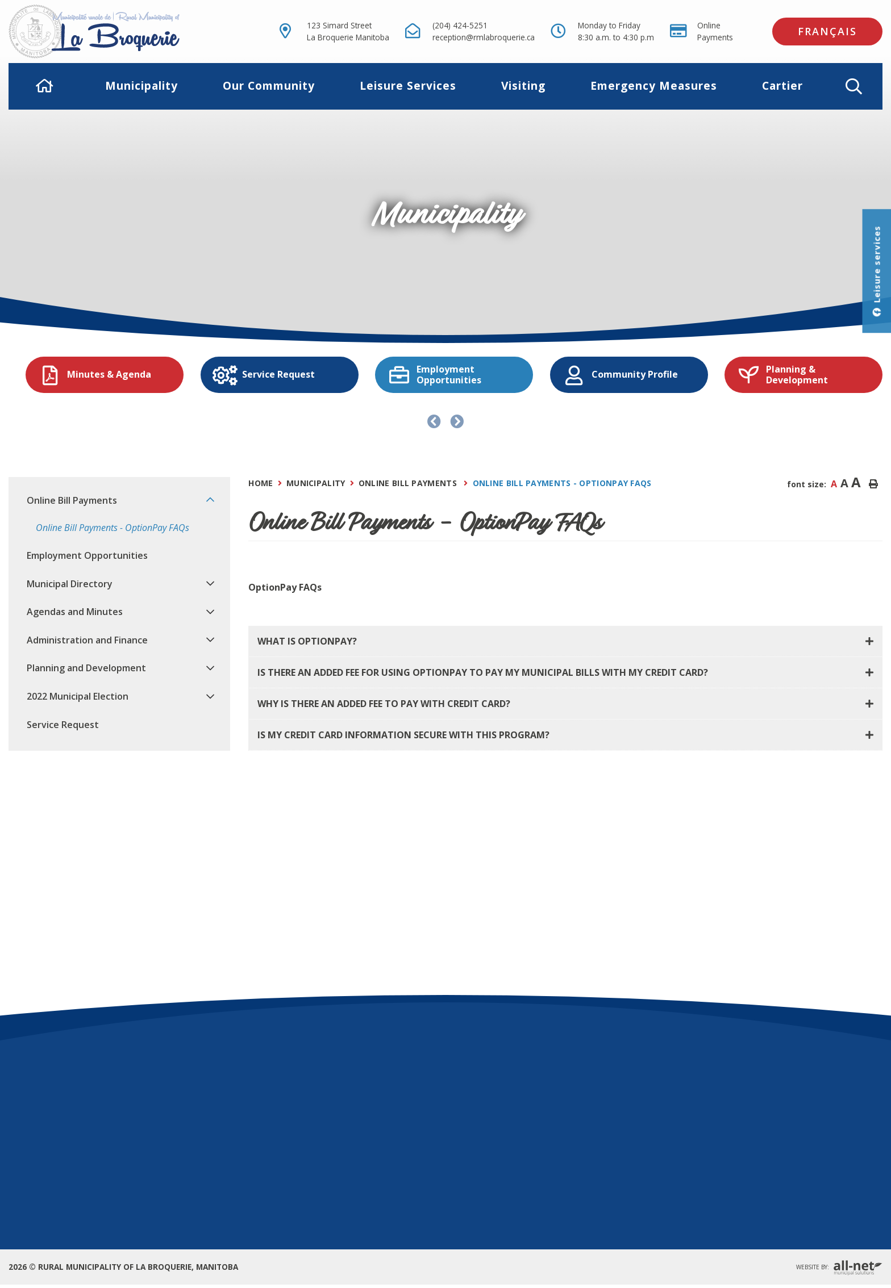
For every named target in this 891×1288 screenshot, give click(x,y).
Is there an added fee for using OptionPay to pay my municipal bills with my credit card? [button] (482, 672)
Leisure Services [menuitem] (408, 85)
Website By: (839, 1268)
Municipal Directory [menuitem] (70, 584)
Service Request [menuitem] (63, 724)
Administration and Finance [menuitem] (87, 640)
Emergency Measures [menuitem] (653, 85)
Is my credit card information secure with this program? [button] (403, 735)
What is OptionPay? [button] (307, 641)
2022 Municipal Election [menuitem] (77, 696)
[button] (853, 86)
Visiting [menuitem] (523, 85)
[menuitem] (45, 86)
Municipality (315, 483)
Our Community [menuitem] (269, 85)
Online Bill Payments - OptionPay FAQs (562, 483)
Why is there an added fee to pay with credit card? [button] (383, 703)
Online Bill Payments (409, 483)
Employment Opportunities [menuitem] (87, 555)
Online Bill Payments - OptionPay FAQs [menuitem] (112, 527)
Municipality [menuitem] (141, 85)
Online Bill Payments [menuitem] (72, 500)
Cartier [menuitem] (782, 85)
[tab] (565, 641)
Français (827, 31)
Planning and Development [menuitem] (86, 668)
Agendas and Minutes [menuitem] (75, 611)
